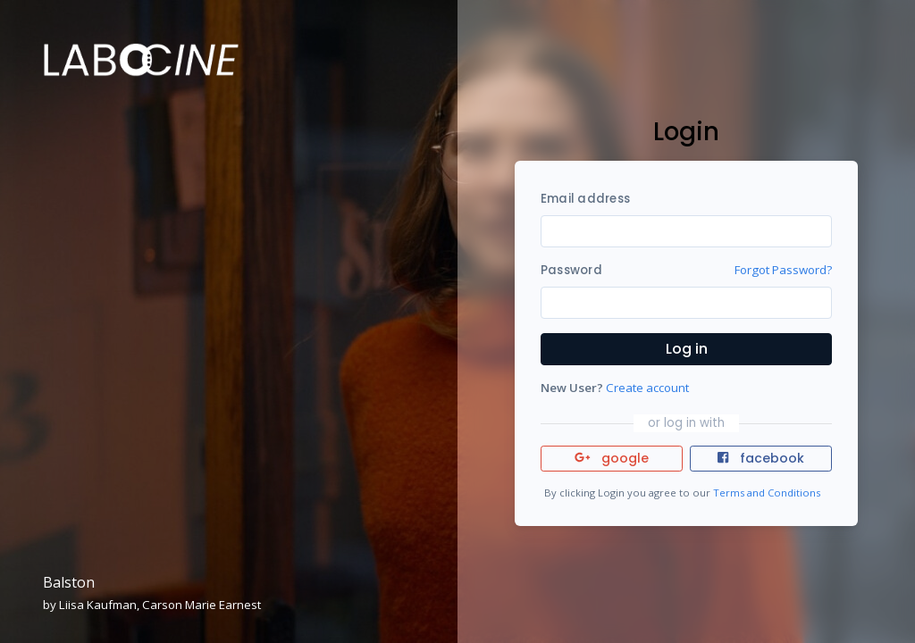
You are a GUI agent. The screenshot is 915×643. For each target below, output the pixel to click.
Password (571, 270)
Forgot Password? (783, 270)
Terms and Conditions (766, 492)
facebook (760, 458)
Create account (647, 388)
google (612, 458)
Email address (585, 198)
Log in (687, 348)
